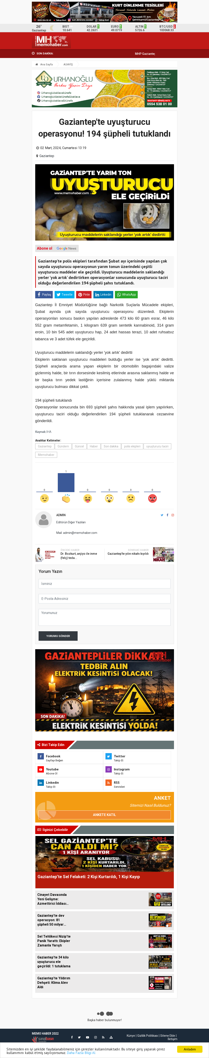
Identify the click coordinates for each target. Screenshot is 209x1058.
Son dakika (111, 446)
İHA (48, 432)
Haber (94, 446)
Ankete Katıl (104, 815)
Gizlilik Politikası (147, 1035)
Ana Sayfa (44, 64)
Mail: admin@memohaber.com (76, 532)
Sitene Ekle (167, 1035)
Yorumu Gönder (58, 636)
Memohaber (46, 454)
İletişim (172, 1039)
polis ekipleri (132, 446)
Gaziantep (46, 156)
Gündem (63, 446)
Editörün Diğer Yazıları (71, 522)
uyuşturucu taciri (157, 446)
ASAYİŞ (68, 64)
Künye (131, 1035)
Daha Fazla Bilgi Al (81, 1053)
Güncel (79, 446)
